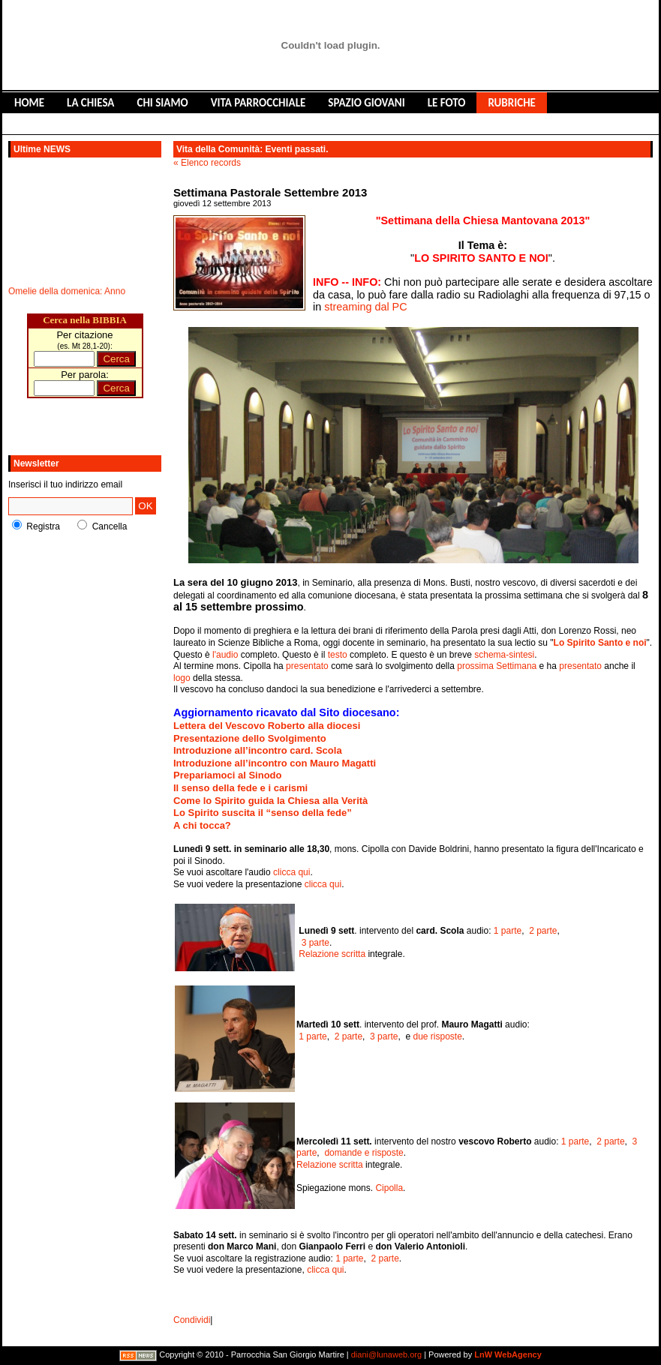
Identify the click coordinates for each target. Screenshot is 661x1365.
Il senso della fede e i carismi (240, 788)
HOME (29, 103)
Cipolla (389, 1188)
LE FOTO (447, 103)
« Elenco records (207, 163)
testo (337, 655)
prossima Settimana (496, 666)
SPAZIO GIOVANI (366, 103)
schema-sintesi (504, 655)
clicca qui (291, 872)
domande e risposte (363, 1153)
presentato (307, 666)
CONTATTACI (186, 123)
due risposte (437, 1036)
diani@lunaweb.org (386, 1355)
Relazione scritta (332, 954)
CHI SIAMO (162, 103)
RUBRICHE (511, 103)
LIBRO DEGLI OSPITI (89, 123)
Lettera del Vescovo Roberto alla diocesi (266, 725)
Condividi (191, 1320)
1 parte (507, 931)
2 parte (543, 931)
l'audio (225, 655)
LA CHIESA (90, 103)
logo (182, 678)
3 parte (315, 943)
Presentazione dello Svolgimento (249, 738)
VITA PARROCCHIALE (258, 103)
